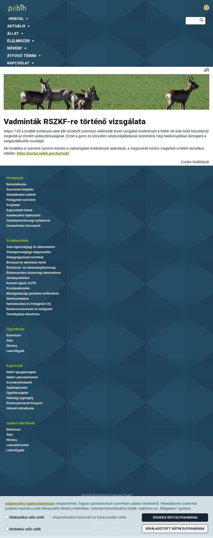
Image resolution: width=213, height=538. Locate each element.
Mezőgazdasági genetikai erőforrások (32, 293)
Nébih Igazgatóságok (21, 372)
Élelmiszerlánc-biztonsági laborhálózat (33, 273)
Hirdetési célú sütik (23, 529)
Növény (11, 345)
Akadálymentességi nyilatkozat (28, 220)
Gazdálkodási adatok (21, 194)
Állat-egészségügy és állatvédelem (30, 247)
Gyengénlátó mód (208, 7)
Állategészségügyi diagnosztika (28, 252)
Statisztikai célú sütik (24, 517)
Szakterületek (17, 241)
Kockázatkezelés (18, 288)
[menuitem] (89, 18)
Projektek (13, 205)
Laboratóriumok (17, 445)
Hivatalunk (14, 178)
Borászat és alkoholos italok (26, 262)
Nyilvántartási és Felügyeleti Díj (28, 304)
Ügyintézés (15, 329)
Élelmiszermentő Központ (24, 403)
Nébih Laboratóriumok (22, 377)
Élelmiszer (13, 335)
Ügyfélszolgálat (17, 393)
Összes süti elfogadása (175, 517)
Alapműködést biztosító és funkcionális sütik (87, 517)
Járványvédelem (17, 278)
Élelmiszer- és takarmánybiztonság (30, 267)
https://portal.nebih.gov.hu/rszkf (43, 153)
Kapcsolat (14, 366)
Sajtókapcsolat (16, 387)
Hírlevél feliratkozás (20, 408)
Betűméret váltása (206, 70)
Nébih (71, 7)
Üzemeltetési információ (23, 225)
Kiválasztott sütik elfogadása (175, 528)
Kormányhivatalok (19, 382)
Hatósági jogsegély (19, 398)
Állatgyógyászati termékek (25, 257)
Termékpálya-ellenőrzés (23, 314)
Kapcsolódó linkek (19, 210)
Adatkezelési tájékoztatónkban (30, 503)
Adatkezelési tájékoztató (23, 215)
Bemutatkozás (16, 184)
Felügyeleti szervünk (20, 200)
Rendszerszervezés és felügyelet (29, 309)
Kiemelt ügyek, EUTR (21, 283)
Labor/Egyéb (15, 351)
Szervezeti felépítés (20, 189)
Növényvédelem (17, 298)
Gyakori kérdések (20, 423)
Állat (9, 340)
